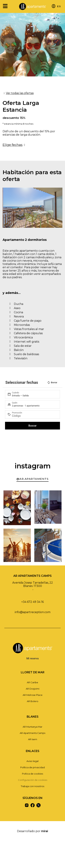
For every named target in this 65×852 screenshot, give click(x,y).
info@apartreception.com (32, 612)
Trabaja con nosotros (32, 786)
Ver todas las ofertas (20, 93)
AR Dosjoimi (32, 688)
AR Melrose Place (32, 695)
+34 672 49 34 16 (32, 601)
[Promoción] (34, 415)
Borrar (52, 382)
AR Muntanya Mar (32, 726)
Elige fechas (13, 145)
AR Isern (32, 739)
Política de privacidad (32, 767)
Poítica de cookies (32, 773)
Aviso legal (32, 761)
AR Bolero (32, 701)
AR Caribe (32, 682)
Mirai (44, 831)
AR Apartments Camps (32, 733)
